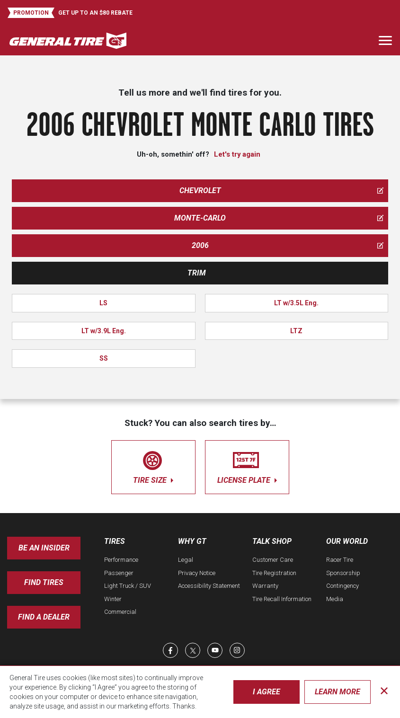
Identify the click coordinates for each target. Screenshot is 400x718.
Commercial (120, 611)
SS (103, 358)
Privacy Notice (196, 572)
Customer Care (272, 559)
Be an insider (44, 547)
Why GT (192, 541)
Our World (347, 541)
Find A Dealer (44, 616)
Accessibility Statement (209, 585)
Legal (185, 559)
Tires (114, 541)
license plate (247, 465)
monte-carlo (278, 217)
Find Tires (43, 582)
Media (334, 599)
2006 (288, 245)
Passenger (118, 572)
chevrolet (281, 190)
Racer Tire (339, 559)
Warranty (265, 585)
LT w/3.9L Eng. (103, 331)
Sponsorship (343, 572)
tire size (153, 465)
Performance (121, 559)
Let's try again (237, 154)
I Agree (266, 691)
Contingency (342, 585)
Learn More (337, 691)
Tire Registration (274, 572)
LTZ (296, 331)
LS (103, 303)
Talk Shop (272, 541)
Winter (113, 599)
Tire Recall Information (281, 599)
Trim (196, 272)
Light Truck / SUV (127, 585)
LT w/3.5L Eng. (296, 303)
